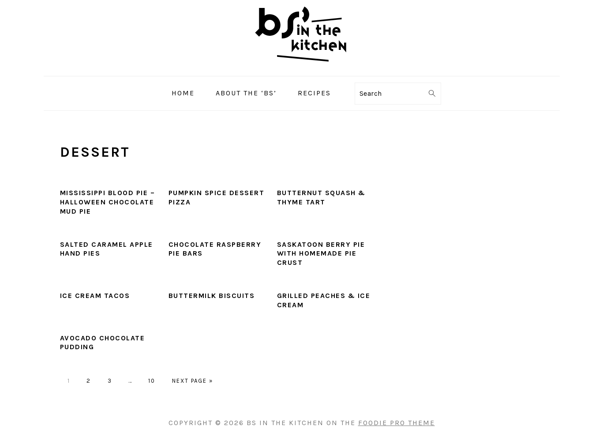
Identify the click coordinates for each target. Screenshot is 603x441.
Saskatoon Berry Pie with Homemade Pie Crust (321, 253)
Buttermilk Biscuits (212, 295)
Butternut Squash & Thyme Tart (321, 197)
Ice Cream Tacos (95, 295)
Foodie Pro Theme (396, 422)
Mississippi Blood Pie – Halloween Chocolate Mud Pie (107, 201)
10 (151, 380)
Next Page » (192, 380)
